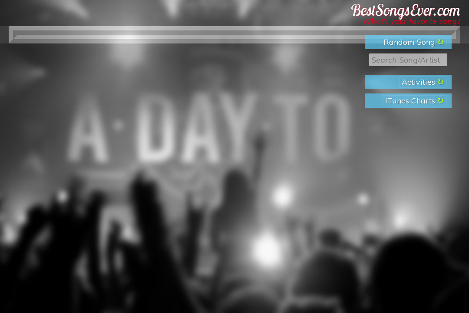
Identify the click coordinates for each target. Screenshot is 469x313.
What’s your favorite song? (411, 21)
